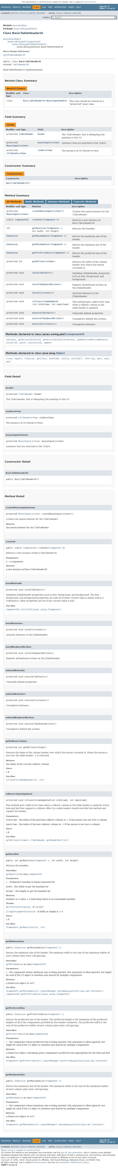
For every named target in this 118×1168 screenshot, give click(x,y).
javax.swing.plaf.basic (25, 28)
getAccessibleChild (29, 339)
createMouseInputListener (47, 211)
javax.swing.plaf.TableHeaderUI (29, 44)
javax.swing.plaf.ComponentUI (24, 41)
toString (89, 358)
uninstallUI (35, 342)
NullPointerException (18, 907)
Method (41, 13)
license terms (90, 2)
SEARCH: (46, 17)
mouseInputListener (49, 142)
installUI (11, 342)
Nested (14, 13)
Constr (31, 13)
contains (11, 339)
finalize (29, 358)
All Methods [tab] (14, 201)
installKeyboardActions (45, 284)
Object (60, 353)
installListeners (42, 293)
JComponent (49, 219)
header (41, 134)
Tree (50, 7)
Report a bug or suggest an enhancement (20, 1150)
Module (17, 7)
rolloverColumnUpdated (45, 301)
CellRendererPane (16, 153)
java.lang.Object (12, 39)
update (47, 342)
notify (65, 358)
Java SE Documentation (71, 1153)
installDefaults (41, 273)
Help (78, 7)
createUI (37, 219)
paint (23, 342)
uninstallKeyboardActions (47, 318)
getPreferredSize (42, 253)
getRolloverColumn (42, 261)
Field (23, 13)
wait (99, 358)
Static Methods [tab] (34, 201)
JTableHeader (26, 134)
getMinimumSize (40, 244)
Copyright (5, 1160)
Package (26, 7)
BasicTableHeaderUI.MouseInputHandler (45, 100)
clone (9, 358)
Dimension (12, 236)
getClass (42, 358)
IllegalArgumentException (20, 911)
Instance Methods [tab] (59, 201)
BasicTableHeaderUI (17, 183)
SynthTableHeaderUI (14, 55)
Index (71, 7)
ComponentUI (22, 219)
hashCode (54, 358)
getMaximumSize (40, 236)
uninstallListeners (43, 324)
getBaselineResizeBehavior (92, 339)
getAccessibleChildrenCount (59, 339)
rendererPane (45, 150)
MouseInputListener (17, 145)
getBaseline (39, 228)
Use (44, 7)
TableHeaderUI (21, 64)
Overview (6, 7)
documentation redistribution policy (72, 1162)
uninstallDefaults (42, 313)
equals (18, 358)
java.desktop (20, 25)
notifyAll (76, 358)
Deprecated (60, 7)
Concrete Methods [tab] (85, 201)
